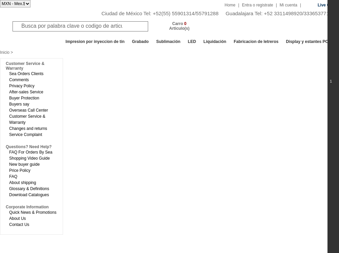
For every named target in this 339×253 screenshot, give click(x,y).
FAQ (13, 176)
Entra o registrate (257, 5)
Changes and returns (28, 128)
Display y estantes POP (308, 41)
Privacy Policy (22, 86)
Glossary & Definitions (29, 188)
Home (230, 5)
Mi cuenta (288, 5)
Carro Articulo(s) (179, 26)
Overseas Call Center (28, 110)
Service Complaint (25, 134)
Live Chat (327, 5)
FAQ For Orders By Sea (30, 152)
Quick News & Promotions (32, 212)
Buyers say (19, 104)
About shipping (22, 182)
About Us (17, 218)
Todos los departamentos (32, 41)
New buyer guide (24, 164)
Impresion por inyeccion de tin (94, 41)
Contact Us (19, 224)
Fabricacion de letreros (256, 41)
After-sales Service (26, 92)
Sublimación (168, 41)
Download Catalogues (29, 194)
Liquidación (214, 41)
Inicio (4, 52)
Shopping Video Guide (29, 158)
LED (192, 41)
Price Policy (20, 170)
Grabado (140, 41)
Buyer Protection (24, 98)
